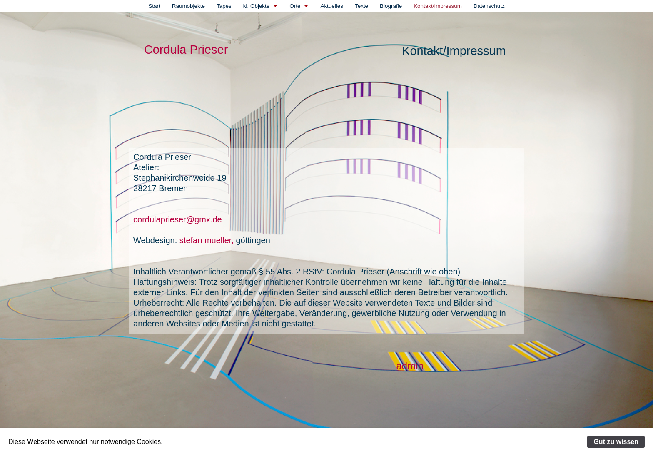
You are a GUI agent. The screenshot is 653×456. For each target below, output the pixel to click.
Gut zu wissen (615, 441)
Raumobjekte (188, 6)
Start (154, 6)
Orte (294, 6)
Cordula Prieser (186, 49)
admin (409, 365)
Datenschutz (489, 6)
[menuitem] (154, 6)
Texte (361, 6)
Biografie (391, 6)
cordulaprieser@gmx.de (177, 219)
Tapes (224, 6)
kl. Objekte (256, 6)
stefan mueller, (205, 240)
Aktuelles (331, 6)
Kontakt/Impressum (438, 6)
